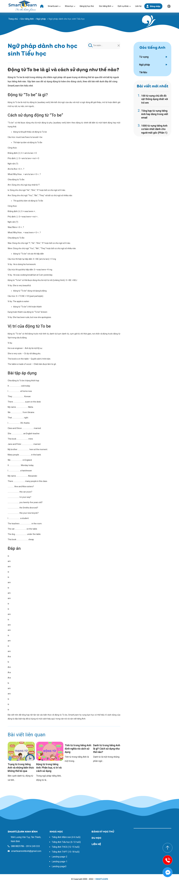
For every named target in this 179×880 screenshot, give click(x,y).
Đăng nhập (155, 6)
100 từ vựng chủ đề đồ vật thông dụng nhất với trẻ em (154, 99)
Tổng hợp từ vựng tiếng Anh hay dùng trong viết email (154, 114)
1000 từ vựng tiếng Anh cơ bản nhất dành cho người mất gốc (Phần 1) (154, 129)
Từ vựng (144, 56)
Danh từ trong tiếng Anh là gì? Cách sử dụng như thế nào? (106, 748)
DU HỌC (96, 837)
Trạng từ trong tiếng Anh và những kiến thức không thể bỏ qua (21, 767)
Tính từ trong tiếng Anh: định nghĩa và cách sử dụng (78, 748)
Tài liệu (143, 72)
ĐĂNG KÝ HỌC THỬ (103, 831)
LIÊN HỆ (96, 844)
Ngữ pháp (144, 64)
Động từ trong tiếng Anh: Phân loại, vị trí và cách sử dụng (49, 767)
